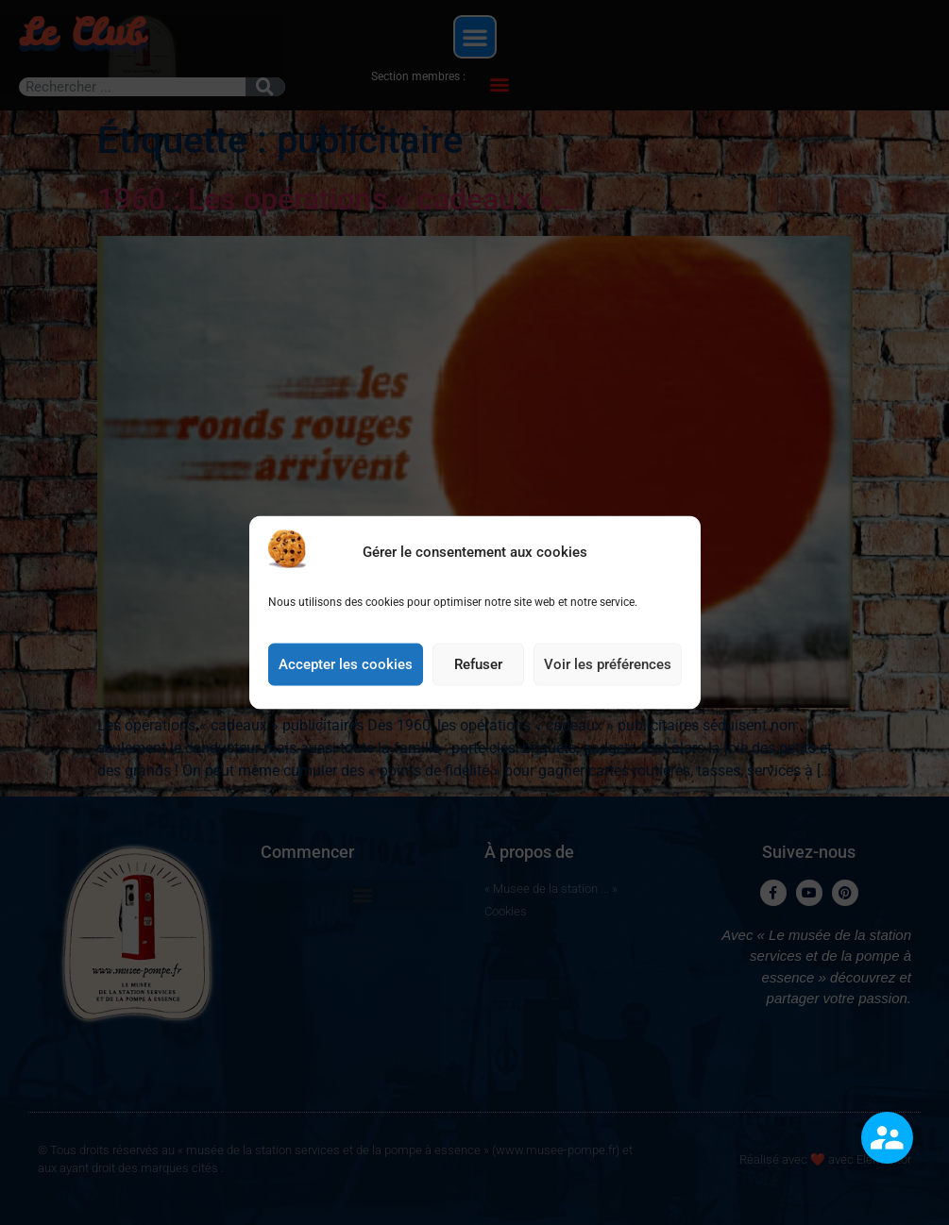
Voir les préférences (607, 681)
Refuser (478, 681)
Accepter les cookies (346, 681)
